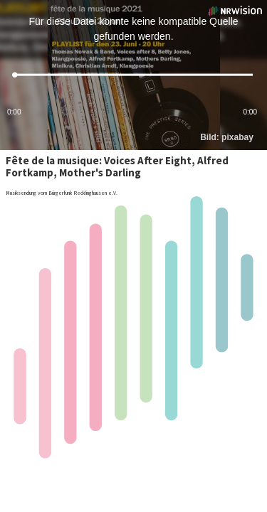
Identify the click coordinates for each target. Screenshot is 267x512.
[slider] (133, 75)
